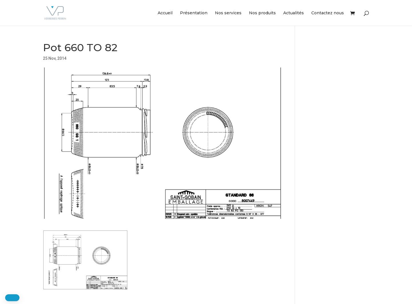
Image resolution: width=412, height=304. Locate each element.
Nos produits (262, 13)
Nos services (228, 13)
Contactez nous (327, 13)
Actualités (293, 13)
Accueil (165, 13)
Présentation (193, 13)
